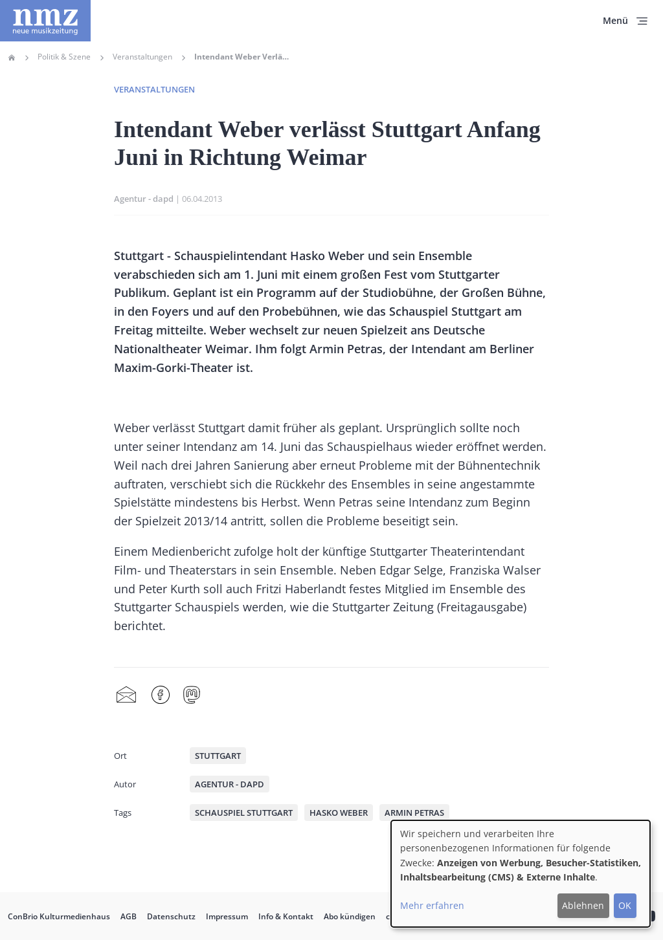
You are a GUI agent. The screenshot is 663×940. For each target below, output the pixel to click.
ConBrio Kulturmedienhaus (59, 916)
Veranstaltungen (142, 57)
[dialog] (520, 873)
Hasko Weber (338, 812)
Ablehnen (583, 905)
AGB (128, 916)
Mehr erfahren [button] (432, 905)
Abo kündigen (350, 916)
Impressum (227, 916)
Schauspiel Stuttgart (244, 812)
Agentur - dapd (144, 198)
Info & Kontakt (285, 916)
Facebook (161, 695)
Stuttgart (218, 755)
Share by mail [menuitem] (126, 695)
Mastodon (192, 695)
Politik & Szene (64, 57)
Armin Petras (414, 812)
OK (624, 905)
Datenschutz (171, 916)
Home (12, 57)
